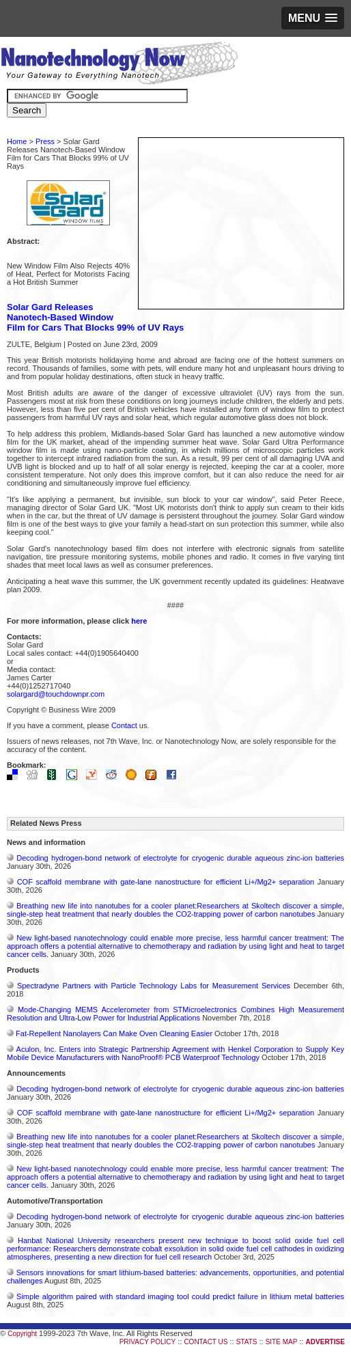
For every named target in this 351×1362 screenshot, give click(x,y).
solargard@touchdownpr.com (55, 694)
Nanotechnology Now (119, 65)
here (139, 621)
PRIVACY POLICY (148, 1342)
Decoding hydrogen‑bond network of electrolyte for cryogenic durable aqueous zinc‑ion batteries (180, 858)
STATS (246, 1342)
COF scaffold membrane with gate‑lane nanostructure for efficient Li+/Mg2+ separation (166, 882)
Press (45, 141)
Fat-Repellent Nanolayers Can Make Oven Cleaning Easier (114, 1033)
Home (17, 141)
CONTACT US (205, 1342)
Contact (124, 725)
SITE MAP (282, 1342)
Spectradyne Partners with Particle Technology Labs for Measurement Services (153, 986)
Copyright (22, 1333)
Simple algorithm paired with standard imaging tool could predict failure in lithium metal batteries (180, 1296)
